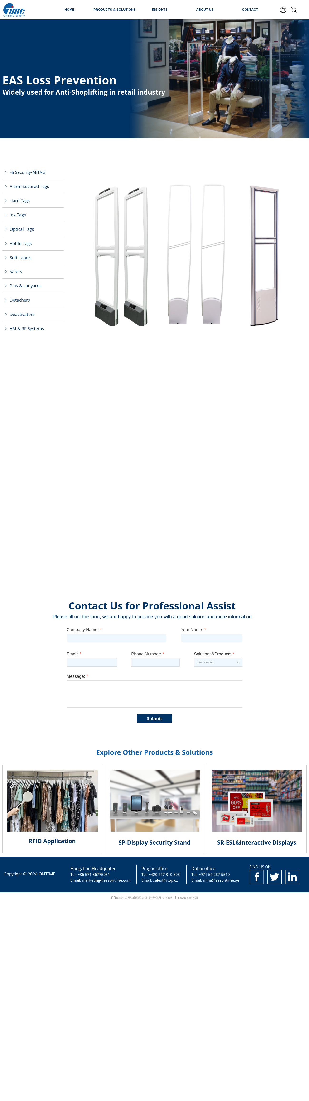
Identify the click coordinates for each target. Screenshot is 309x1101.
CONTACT (250, 9)
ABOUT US (204, 9)
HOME (69, 9)
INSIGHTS (160, 9)
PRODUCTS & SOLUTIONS (114, 9)
